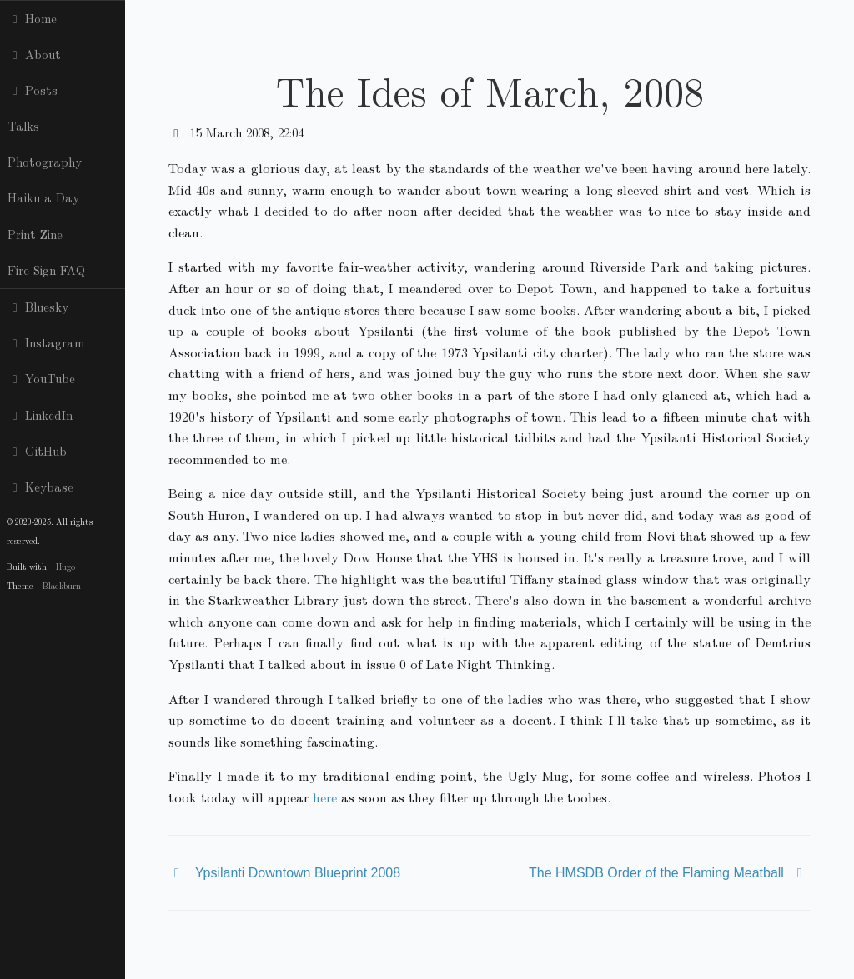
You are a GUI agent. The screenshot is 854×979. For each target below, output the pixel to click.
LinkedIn (40, 415)
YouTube (41, 378)
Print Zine (35, 234)
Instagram (46, 342)
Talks (23, 125)
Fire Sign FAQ (46, 270)
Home (32, 18)
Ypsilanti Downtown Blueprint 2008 (297, 873)
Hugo (65, 566)
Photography (45, 161)
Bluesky (38, 306)
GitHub (37, 450)
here (325, 797)
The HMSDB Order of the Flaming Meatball (656, 873)
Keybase (40, 486)
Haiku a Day (43, 197)
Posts (33, 90)
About (34, 54)
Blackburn (62, 585)
